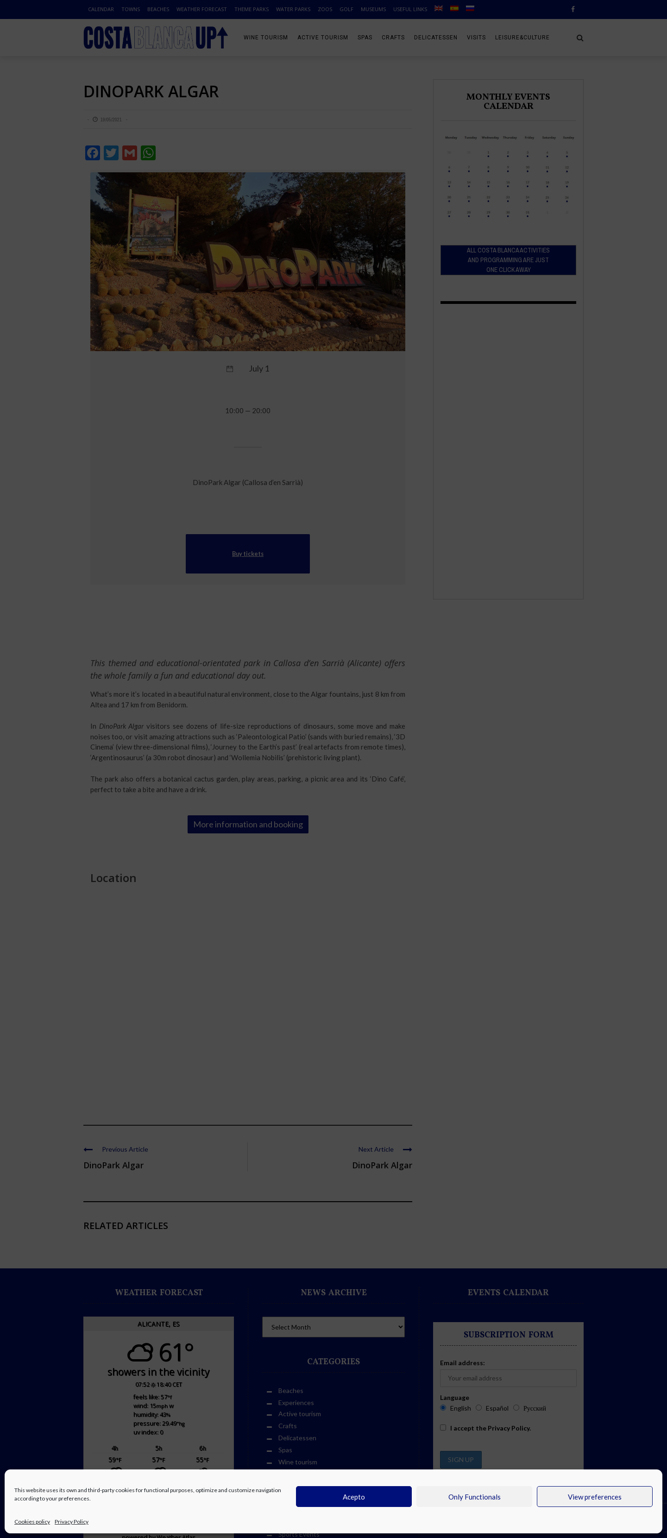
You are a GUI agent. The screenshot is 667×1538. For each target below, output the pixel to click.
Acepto (354, 1497)
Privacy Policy (71, 1521)
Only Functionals (474, 1497)
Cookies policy (32, 1521)
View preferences (595, 1497)
